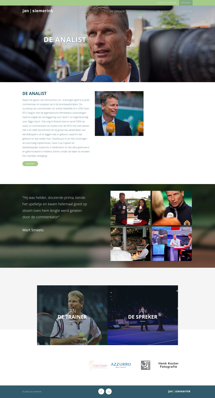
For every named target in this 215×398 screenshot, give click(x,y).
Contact (30, 163)
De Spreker (164, 11)
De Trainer (117, 11)
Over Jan (187, 11)
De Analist (141, 11)
